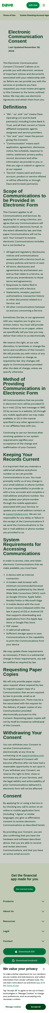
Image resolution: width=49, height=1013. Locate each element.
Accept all (36, 1007)
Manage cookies (13, 1007)
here (38, 982)
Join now (33, 5)
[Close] (44, 969)
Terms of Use (13, 985)
